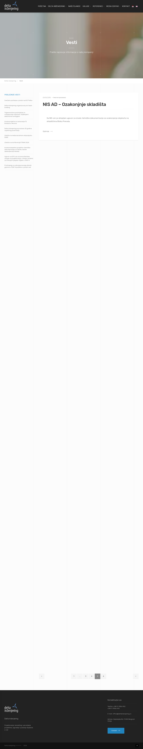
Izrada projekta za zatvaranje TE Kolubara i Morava (15, 122)
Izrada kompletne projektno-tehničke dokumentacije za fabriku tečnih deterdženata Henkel (17, 149)
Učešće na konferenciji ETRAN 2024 (16, 142)
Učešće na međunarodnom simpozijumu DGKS (18, 136)
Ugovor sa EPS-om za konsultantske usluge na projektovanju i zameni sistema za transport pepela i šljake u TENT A (18, 158)
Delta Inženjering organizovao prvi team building (18, 106)
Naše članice (74, 6)
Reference (98, 6)
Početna (42, 6)
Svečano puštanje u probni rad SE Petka (18, 100)
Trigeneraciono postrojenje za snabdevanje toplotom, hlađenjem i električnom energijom (16, 114)
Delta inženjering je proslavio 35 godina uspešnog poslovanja (18, 129)
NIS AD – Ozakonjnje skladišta (74, 104)
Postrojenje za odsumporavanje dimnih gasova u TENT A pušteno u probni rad (18, 166)
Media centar (112, 6)
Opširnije (46, 131)
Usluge (86, 6)
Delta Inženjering (56, 6)
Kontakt (126, 6)
